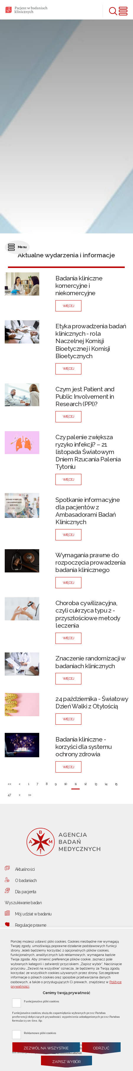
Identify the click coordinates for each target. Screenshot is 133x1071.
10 (64, 782)
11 (73, 782)
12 (84, 782)
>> (28, 793)
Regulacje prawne (30, 925)
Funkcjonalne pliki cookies (41, 1001)
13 (94, 782)
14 (104, 782)
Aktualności (25, 869)
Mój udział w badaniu (33, 914)
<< (8, 782)
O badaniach (26, 880)
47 (8, 793)
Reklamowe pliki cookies (40, 1032)
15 (114, 782)
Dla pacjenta (25, 891)
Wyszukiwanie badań (23, 902)
